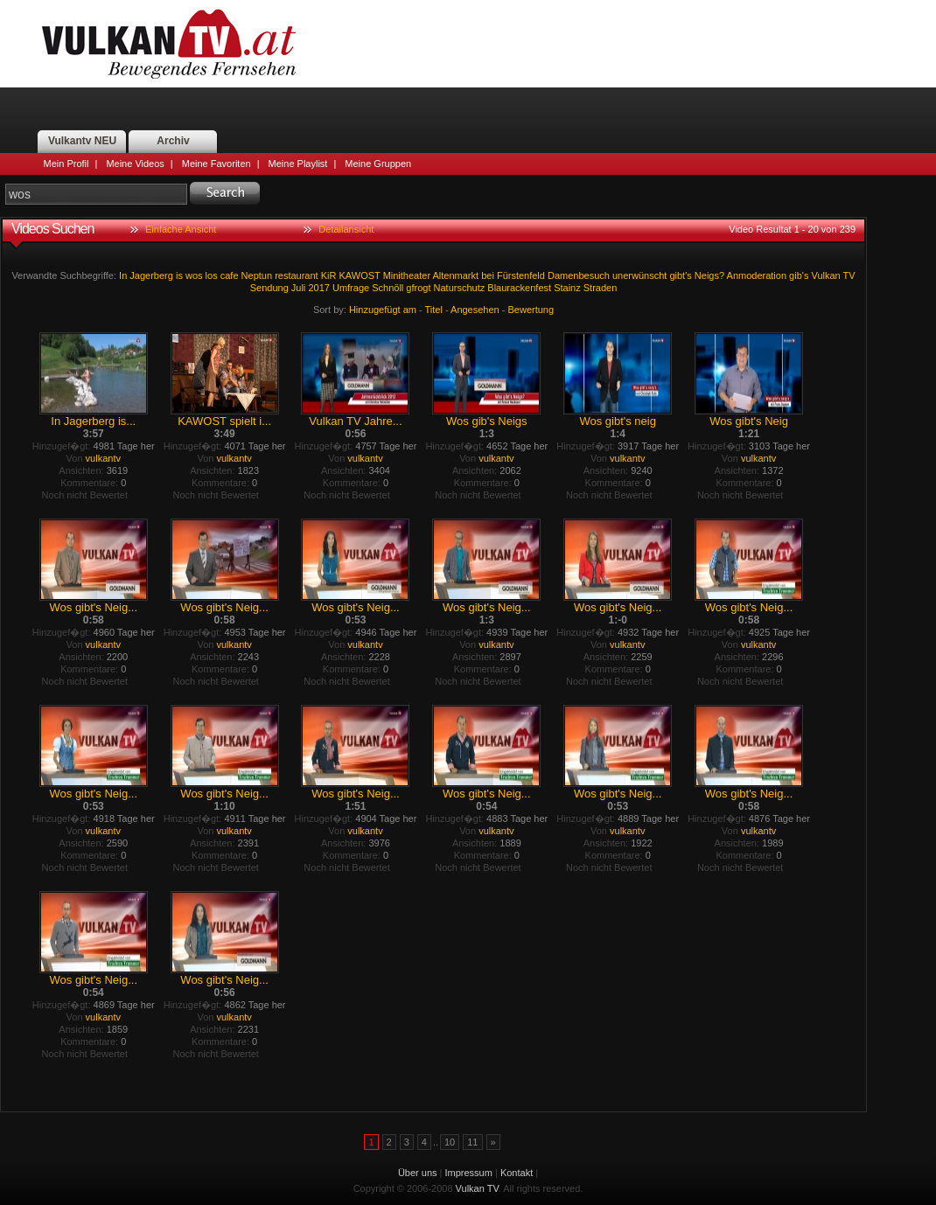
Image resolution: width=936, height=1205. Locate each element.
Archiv (173, 141)
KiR (329, 275)
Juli (298, 287)
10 (449, 1142)
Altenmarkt (456, 275)
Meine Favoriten (216, 163)
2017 (318, 287)
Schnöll (387, 287)
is (179, 275)
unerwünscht (639, 275)
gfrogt (418, 287)
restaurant (296, 275)
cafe (229, 275)
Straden (600, 287)
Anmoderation (757, 275)
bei (487, 275)
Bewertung (531, 309)
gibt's (680, 275)
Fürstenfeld (521, 275)
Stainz (567, 287)
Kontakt (516, 1172)
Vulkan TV (169, 44)
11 (472, 1142)
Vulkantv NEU (82, 141)
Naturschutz (459, 287)
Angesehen (475, 309)
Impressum (468, 1172)
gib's (798, 275)
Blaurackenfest (519, 287)
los (212, 275)
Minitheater (406, 275)
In (123, 275)
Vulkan (825, 275)
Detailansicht (346, 229)
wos (194, 275)
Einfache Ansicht (180, 229)
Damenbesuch (579, 275)
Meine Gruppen (378, 163)
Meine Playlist (298, 163)
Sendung (269, 287)
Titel (434, 309)
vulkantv (103, 458)
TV (849, 275)
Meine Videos (135, 163)
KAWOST (360, 275)
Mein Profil (66, 163)
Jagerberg (151, 275)
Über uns (417, 1172)
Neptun (256, 275)
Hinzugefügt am (382, 309)
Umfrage (350, 287)
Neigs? (709, 275)
